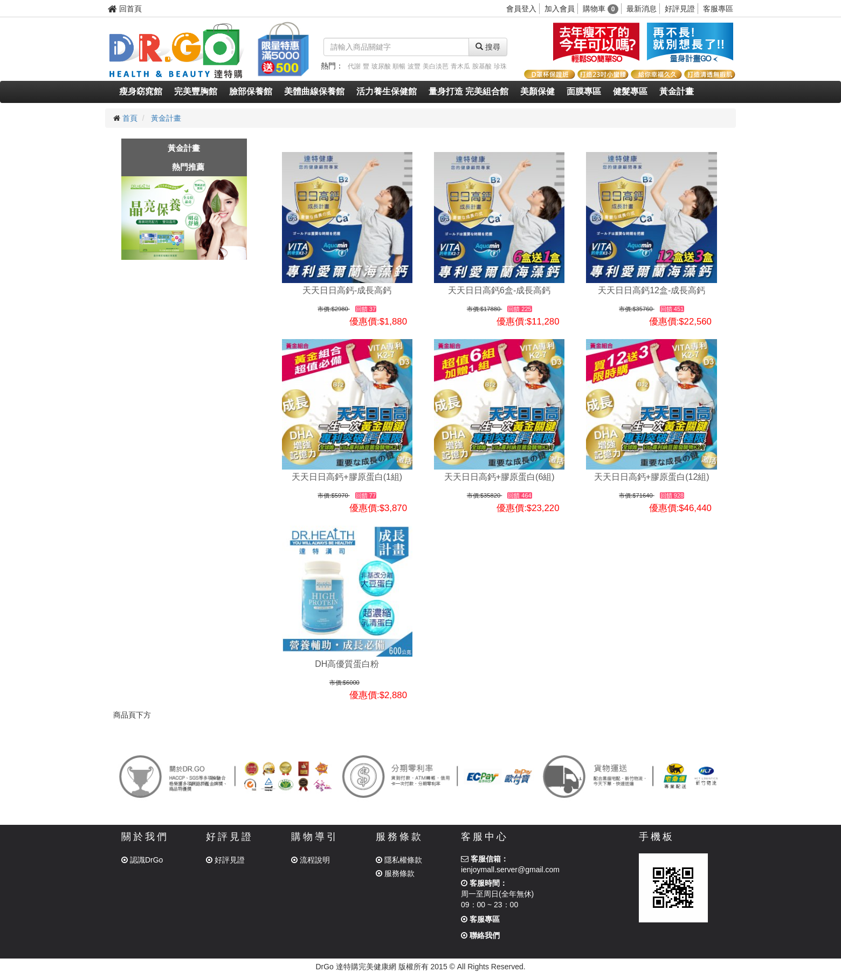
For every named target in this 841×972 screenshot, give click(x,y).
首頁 (129, 118)
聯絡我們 (480, 935)
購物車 (601, 8)
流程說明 (310, 860)
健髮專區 (630, 91)
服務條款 (395, 873)
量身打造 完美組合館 (468, 91)
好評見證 (680, 8)
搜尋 (487, 47)
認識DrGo (142, 860)
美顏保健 (537, 91)
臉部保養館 (250, 91)
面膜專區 (584, 91)
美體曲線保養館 (314, 91)
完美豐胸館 (195, 91)
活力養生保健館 (386, 91)
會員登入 (521, 8)
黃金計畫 (676, 91)
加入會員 (559, 8)
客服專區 (718, 8)
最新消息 (641, 8)
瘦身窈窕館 (140, 91)
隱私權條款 (399, 860)
